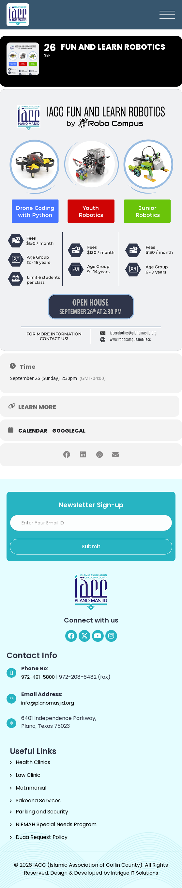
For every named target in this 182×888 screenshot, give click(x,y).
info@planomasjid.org (47, 702)
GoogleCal (68, 431)
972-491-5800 (38, 677)
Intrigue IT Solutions (134, 872)
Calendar (32, 431)
